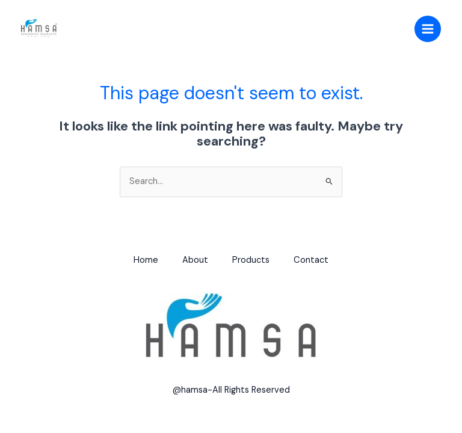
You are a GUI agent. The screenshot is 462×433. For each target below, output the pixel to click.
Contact (311, 260)
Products (251, 260)
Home (146, 260)
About (195, 260)
